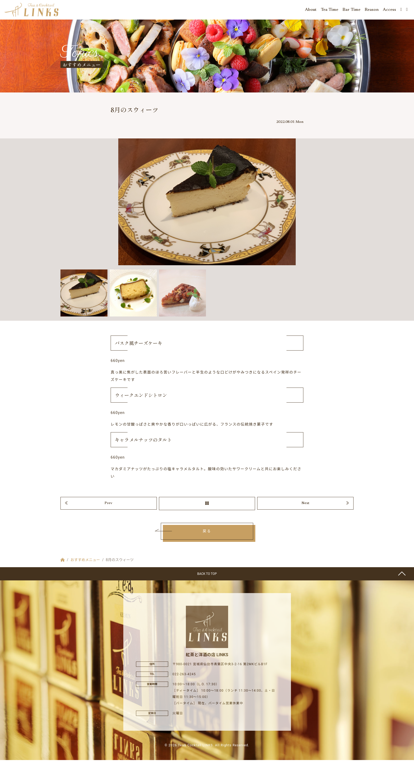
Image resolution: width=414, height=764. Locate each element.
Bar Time (351, 10)
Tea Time (329, 10)
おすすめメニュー (85, 564)
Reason (372, 10)
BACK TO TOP (207, 578)
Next (305, 507)
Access (389, 10)
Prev (108, 507)
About (311, 10)
